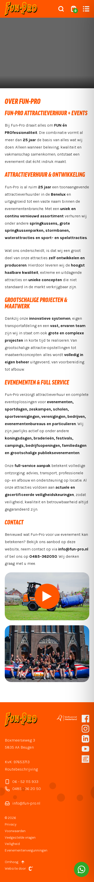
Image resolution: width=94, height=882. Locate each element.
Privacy (10, 824)
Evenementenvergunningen (26, 850)
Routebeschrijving (21, 769)
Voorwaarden (15, 831)
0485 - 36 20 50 (23, 788)
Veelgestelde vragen (20, 837)
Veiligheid (12, 844)
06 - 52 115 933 (21, 781)
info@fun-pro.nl (22, 803)
